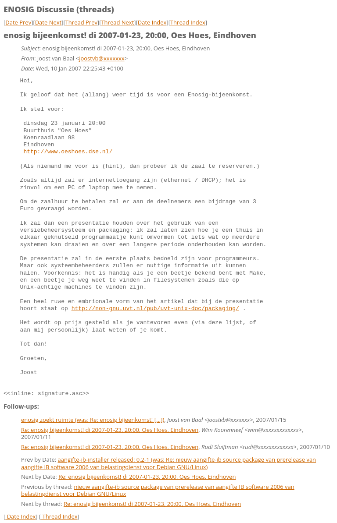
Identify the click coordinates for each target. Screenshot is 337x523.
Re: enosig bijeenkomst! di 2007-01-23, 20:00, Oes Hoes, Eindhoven (109, 429)
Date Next (48, 22)
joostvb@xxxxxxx (102, 58)
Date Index (152, 22)
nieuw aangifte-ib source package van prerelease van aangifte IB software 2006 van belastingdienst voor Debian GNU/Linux (157, 489)
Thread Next (117, 22)
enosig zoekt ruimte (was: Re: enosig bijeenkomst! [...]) (92, 419)
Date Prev (18, 22)
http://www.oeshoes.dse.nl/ (67, 152)
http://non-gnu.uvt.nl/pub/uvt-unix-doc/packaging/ (155, 309)
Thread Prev (81, 22)
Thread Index (187, 22)
